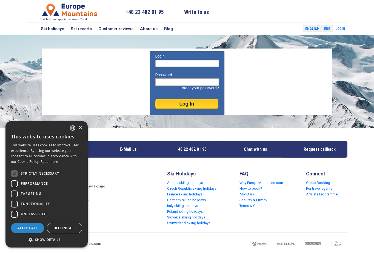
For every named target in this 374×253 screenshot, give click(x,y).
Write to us (196, 12)
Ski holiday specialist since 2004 (70, 12)
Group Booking (318, 183)
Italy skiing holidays (182, 206)
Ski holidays (52, 28)
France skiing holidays (184, 194)
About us (149, 28)
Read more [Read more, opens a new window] (49, 161)
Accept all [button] (28, 228)
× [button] (80, 128)
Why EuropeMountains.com (261, 183)
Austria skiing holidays (185, 183)
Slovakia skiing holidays (186, 217)
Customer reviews (115, 28)
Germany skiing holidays (186, 200)
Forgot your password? (199, 88)
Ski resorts (81, 28)
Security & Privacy (253, 200)
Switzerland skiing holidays (188, 223)
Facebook (286, 29)
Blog (168, 28)
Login (340, 29)
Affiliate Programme (322, 194)
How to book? (250, 188)
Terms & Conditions (254, 206)
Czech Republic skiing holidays (191, 188)
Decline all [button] (65, 228)
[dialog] (46, 184)
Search (32, 28)
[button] (46, 239)
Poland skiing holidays (185, 211)
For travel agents (319, 188)
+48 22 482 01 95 (144, 12)
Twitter (293, 29)
